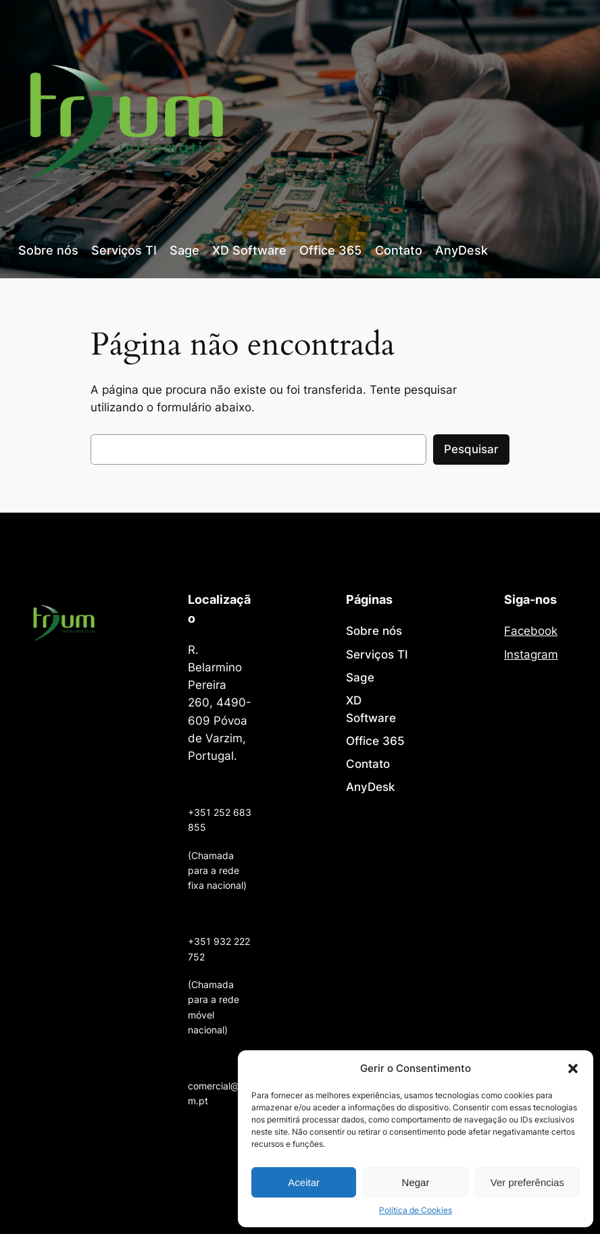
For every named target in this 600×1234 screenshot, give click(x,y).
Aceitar (304, 1182)
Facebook (530, 631)
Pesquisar (471, 449)
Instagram (531, 654)
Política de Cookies (415, 1210)
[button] (573, 1068)
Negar (416, 1182)
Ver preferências (527, 1182)
